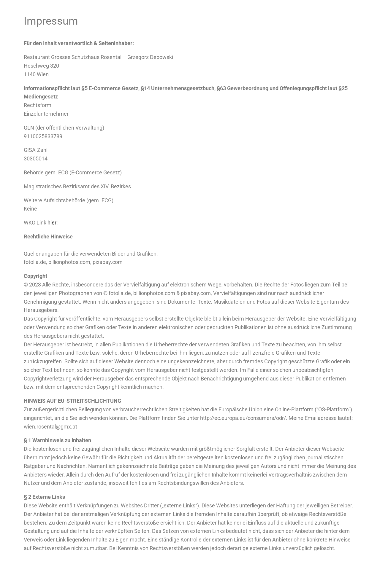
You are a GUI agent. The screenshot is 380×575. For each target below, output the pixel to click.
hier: (53, 222)
